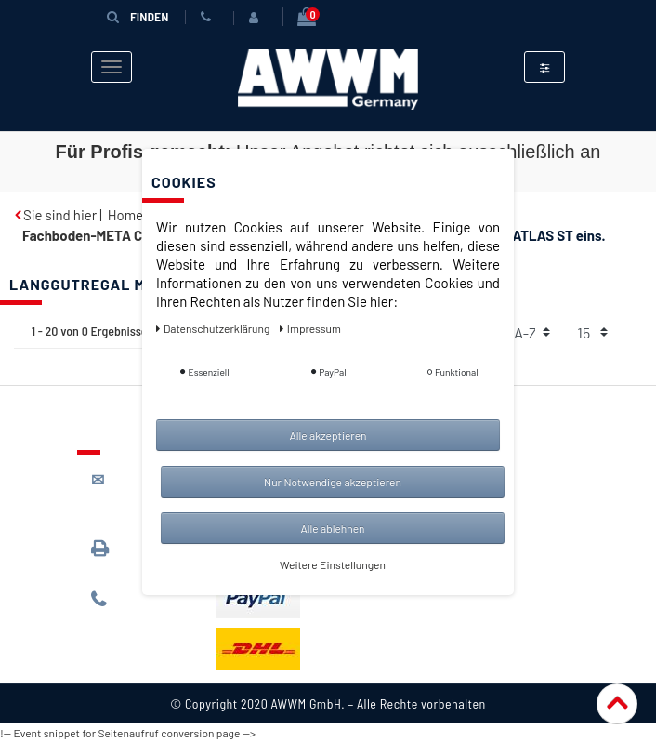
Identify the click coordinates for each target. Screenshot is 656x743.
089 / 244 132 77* (138, 608)
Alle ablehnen (332, 528)
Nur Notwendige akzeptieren (332, 481)
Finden (137, 16)
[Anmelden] (257, 17)
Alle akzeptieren (327, 435)
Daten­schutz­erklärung (214, 328)
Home (125, 214)
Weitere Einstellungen (333, 564)
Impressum (310, 328)
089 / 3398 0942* (126, 556)
